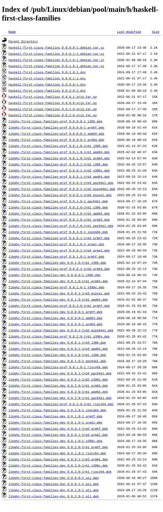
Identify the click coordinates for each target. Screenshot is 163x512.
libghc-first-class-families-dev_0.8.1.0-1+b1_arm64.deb (58, 281)
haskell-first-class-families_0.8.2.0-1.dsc (47, 90)
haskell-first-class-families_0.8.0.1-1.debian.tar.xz (56, 54)
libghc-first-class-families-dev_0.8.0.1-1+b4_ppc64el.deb (60, 373)
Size (155, 32)
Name (12, 32)
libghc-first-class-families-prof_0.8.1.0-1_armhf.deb (56, 256)
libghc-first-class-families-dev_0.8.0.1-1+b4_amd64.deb (58, 349)
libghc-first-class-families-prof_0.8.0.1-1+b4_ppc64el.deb (60, 183)
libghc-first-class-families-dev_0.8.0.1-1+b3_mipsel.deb (59, 293)
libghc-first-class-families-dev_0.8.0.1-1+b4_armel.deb (58, 435)
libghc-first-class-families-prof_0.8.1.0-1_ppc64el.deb (58, 201)
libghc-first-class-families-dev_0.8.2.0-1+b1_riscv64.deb (60, 471)
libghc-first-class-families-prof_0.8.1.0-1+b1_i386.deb (58, 146)
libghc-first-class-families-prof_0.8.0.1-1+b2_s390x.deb (59, 170)
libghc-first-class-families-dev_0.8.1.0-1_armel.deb (55, 422)
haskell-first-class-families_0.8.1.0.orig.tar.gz (52, 109)
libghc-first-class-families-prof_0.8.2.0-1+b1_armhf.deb (59, 306)
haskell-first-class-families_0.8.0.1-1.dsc (47, 78)
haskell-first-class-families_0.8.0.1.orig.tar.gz (52, 97)
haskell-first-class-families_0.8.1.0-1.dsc (47, 72)
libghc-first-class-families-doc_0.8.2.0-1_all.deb (53, 496)
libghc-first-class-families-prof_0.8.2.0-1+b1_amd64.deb (59, 213)
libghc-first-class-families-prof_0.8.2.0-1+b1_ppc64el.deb (60, 226)
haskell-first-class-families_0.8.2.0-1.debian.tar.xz (56, 60)
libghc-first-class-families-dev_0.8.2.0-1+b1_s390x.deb (58, 465)
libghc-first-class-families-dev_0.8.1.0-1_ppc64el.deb (57, 361)
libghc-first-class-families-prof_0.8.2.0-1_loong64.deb (58, 232)
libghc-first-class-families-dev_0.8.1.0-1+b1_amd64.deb (58, 299)
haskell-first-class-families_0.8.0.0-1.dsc (47, 84)
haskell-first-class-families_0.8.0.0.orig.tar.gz (52, 103)
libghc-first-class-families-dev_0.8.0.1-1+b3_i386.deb (57, 342)
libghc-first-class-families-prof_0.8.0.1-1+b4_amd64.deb (59, 176)
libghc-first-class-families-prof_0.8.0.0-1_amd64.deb (56, 133)
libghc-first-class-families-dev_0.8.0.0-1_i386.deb (54, 275)
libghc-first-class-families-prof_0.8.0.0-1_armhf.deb (56, 127)
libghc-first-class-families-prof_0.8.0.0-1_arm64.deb (56, 140)
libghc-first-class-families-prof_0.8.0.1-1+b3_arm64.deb (59, 269)
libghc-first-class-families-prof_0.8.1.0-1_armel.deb (56, 244)
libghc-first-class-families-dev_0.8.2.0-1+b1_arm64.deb (58, 385)
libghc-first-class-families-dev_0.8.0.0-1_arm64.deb (55, 324)
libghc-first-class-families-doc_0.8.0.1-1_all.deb (53, 484)
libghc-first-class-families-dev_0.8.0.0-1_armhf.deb (55, 312)
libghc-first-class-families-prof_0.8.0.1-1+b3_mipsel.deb (60, 195)
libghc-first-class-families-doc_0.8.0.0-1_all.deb (53, 478)
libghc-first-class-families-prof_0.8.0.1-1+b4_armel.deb (59, 250)
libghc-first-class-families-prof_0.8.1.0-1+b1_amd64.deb (59, 152)
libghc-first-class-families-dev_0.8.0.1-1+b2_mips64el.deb (60, 330)
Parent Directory (23, 41)
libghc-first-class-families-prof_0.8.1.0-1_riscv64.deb (58, 367)
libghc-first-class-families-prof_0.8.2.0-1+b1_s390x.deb (59, 336)
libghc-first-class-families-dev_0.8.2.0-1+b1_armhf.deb (58, 447)
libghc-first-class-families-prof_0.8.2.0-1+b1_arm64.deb (59, 219)
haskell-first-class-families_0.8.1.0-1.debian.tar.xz (56, 66)
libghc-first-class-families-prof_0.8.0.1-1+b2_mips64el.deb (61, 189)
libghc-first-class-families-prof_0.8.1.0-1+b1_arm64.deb (59, 158)
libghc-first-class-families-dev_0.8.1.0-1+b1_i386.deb (57, 262)
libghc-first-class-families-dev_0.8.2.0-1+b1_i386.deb (57, 355)
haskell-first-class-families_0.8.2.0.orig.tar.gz (52, 115)
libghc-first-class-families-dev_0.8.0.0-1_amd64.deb (55, 318)
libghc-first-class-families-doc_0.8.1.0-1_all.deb (53, 490)
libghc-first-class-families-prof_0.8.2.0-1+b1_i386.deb (58, 207)
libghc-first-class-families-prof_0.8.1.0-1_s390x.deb (56, 287)
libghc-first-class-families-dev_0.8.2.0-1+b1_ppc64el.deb (60, 398)
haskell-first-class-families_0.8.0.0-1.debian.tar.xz (56, 47)
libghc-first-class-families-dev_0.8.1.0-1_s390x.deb (55, 441)
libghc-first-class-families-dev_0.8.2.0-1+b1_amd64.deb (58, 392)
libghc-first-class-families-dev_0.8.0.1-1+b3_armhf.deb (58, 428)
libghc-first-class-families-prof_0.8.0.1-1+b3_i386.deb (58, 164)
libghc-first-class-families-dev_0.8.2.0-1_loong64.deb (57, 410)
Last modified (129, 32)
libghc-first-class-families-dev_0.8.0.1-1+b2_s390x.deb (58, 379)
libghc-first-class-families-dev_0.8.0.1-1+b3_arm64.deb (58, 459)
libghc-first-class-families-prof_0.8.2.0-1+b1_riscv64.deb (60, 404)
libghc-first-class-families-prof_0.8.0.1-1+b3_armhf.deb (59, 238)
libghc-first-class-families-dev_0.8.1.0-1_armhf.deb (55, 416)
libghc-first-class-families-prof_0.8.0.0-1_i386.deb (55, 121)
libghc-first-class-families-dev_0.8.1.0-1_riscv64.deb (57, 453)
